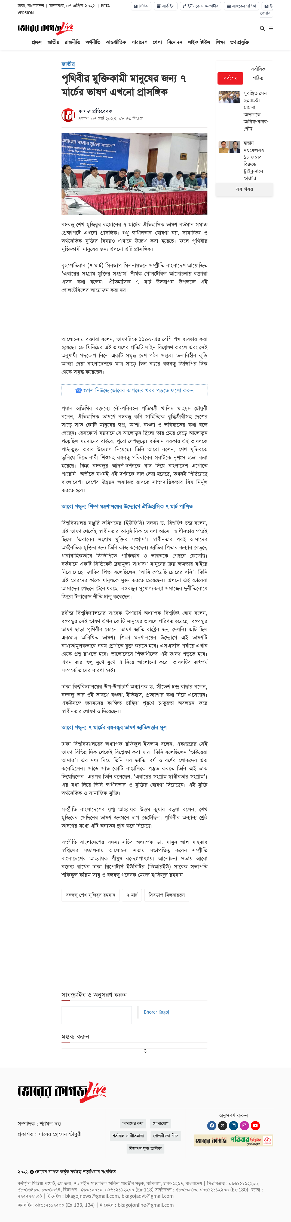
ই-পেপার (266, 9)
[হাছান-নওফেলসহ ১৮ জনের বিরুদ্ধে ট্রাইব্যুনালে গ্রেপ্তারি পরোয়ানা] (244, 165)
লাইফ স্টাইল (199, 42)
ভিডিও (141, 6)
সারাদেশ (139, 42)
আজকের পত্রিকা (241, 6)
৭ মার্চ (131, 895)
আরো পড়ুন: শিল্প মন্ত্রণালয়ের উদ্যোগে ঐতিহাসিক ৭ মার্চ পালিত (127, 507)
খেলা (157, 42)
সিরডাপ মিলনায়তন (167, 895)
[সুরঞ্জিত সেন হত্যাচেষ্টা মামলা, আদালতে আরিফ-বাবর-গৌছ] (244, 112)
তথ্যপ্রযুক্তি (239, 42)
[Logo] (45, 28)
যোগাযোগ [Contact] (161, 1123)
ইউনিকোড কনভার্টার (200, 6)
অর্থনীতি (92, 42)
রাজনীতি (72, 42)
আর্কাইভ (165, 6)
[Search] (262, 28)
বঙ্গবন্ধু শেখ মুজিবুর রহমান (90, 895)
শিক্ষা (220, 42)
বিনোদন (174, 42)
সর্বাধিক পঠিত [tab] (258, 74)
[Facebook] (211, 1125)
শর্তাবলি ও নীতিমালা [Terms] (128, 1136)
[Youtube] (255, 1125)
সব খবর (244, 189)
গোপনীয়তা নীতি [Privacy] (165, 1136)
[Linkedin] (233, 1125)
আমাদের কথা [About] (132, 1123)
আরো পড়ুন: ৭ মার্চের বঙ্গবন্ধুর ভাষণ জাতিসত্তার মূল (114, 728)
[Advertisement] (256, 295)
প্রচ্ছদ (37, 42)
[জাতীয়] (68, 65)
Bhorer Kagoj (156, 1012)
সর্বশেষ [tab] (230, 78)
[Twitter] (222, 1125)
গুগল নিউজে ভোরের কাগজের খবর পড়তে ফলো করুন (134, 390)
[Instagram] (244, 1125)
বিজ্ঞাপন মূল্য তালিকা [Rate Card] (145, 1148)
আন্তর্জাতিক (116, 42)
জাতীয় (53, 42)
